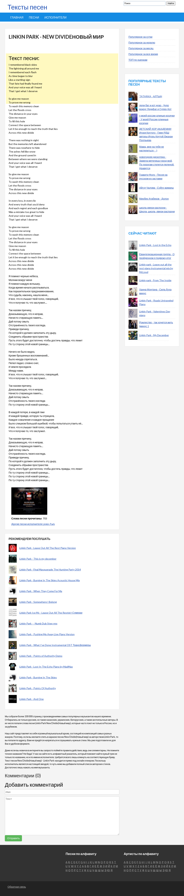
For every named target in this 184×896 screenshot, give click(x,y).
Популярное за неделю (141, 42)
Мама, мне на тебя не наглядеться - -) (151, 148)
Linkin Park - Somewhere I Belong (38, 601)
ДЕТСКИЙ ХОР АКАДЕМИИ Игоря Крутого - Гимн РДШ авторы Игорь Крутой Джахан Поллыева (156, 134)
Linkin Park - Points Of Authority (37, 688)
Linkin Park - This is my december (37, 558)
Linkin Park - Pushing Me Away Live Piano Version (47, 634)
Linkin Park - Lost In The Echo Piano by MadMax (46, 666)
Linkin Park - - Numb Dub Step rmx (38, 623)
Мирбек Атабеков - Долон (154, 198)
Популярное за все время (143, 54)
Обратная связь (17, 886)
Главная (16, 17)
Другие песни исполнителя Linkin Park (33, 524)
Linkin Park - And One (31, 699)
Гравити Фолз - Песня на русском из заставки (153, 176)
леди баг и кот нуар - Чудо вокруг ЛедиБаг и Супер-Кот (155, 107)
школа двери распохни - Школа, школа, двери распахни (157, 209)
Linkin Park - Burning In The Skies (38, 677)
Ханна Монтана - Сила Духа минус (155, 291)
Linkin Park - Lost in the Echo (155, 245)
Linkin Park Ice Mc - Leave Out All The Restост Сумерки (50, 612)
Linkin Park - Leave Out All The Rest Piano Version (47, 547)
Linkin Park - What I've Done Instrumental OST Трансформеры (55, 645)
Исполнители (55, 17)
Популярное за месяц (140, 48)
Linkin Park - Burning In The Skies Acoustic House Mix (49, 580)
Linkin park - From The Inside (155, 280)
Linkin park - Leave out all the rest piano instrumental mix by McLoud (156, 268)
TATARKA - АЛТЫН (150, 96)
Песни (34, 17)
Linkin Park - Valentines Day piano (154, 313)
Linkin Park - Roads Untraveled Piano (156, 302)
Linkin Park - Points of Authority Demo (40, 655)
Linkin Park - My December (154, 335)
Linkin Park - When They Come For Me (40, 591)
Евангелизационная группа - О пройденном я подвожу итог (156, 256)
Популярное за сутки (140, 36)
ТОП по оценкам (137, 59)
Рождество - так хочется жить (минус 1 (156, 324)
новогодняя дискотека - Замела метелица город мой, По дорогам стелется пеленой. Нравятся (156, 162)
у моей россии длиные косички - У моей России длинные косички (157, 119)
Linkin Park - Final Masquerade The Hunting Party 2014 (50, 569)
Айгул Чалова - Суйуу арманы (156, 187)
